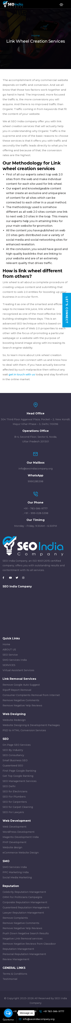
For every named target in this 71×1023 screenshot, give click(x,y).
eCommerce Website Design (21, 852)
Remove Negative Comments (21, 700)
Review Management (16, 959)
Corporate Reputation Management (25, 902)
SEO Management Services (20, 781)
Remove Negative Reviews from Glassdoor (29, 943)
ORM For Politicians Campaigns (22, 897)
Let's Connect (66, 310)
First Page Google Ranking (19, 770)
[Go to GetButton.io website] (8, 1020)
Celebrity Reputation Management (24, 892)
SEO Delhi (9, 786)
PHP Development (14, 842)
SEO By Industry (13, 750)
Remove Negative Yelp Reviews (22, 705)
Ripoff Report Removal (17, 689)
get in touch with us (21, 374)
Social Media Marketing (17, 877)
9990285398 (35, 481)
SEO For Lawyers (13, 812)
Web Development (14, 826)
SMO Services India (15, 659)
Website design (12, 847)
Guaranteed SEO (13, 765)
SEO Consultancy (13, 755)
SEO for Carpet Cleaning (18, 807)
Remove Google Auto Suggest (21, 684)
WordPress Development (18, 831)
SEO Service (10, 654)
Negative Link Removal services (23, 938)
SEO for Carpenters (15, 801)
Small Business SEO (15, 760)
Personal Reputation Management (24, 954)
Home (35, 35)
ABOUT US (9, 649)
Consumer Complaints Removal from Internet (31, 695)
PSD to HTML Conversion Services (24, 730)
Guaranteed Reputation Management (26, 907)
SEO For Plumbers (14, 796)
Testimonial (10, 979)
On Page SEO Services (17, 744)
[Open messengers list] (8, 1013)
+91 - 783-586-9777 (36, 508)
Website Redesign (14, 720)
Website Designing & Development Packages (31, 725)
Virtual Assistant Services (18, 670)
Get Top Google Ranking (18, 775)
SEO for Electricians (15, 791)
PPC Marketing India (16, 872)
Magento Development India (21, 837)
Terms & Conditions (15, 973)
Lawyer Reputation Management (23, 912)
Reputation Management (18, 948)
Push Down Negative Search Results (26, 933)
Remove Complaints (15, 917)
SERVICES (9, 665)
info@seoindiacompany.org (35, 468)
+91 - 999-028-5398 (36, 513)
